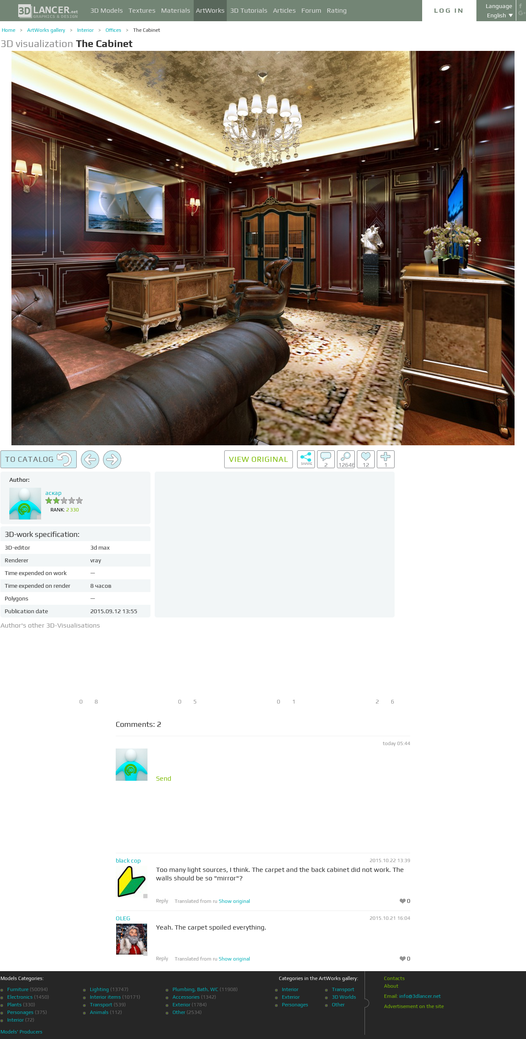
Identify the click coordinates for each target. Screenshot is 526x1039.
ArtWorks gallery (46, 30)
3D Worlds (344, 997)
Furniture (17, 989)
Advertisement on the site (414, 1006)
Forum (311, 10)
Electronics (20, 997)
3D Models (106, 10)
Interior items (105, 997)
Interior (85, 30)
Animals (99, 1012)
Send (163, 778)
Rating (337, 10)
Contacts (394, 978)
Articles (284, 10)
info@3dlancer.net (420, 996)
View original (258, 459)
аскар (53, 492)
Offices (113, 30)
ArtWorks (210, 10)
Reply (162, 901)
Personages (20, 1012)
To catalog (38, 459)
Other (179, 1012)
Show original (234, 901)
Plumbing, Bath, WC (195, 989)
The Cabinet (146, 30)
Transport (101, 1005)
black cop (128, 860)
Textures (142, 10)
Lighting (99, 989)
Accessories (186, 997)
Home (8, 30)
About (391, 986)
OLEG (123, 918)
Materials (175, 10)
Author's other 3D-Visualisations (50, 625)
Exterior (181, 1005)
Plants (14, 1005)
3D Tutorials (248, 10)
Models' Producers (21, 1032)
